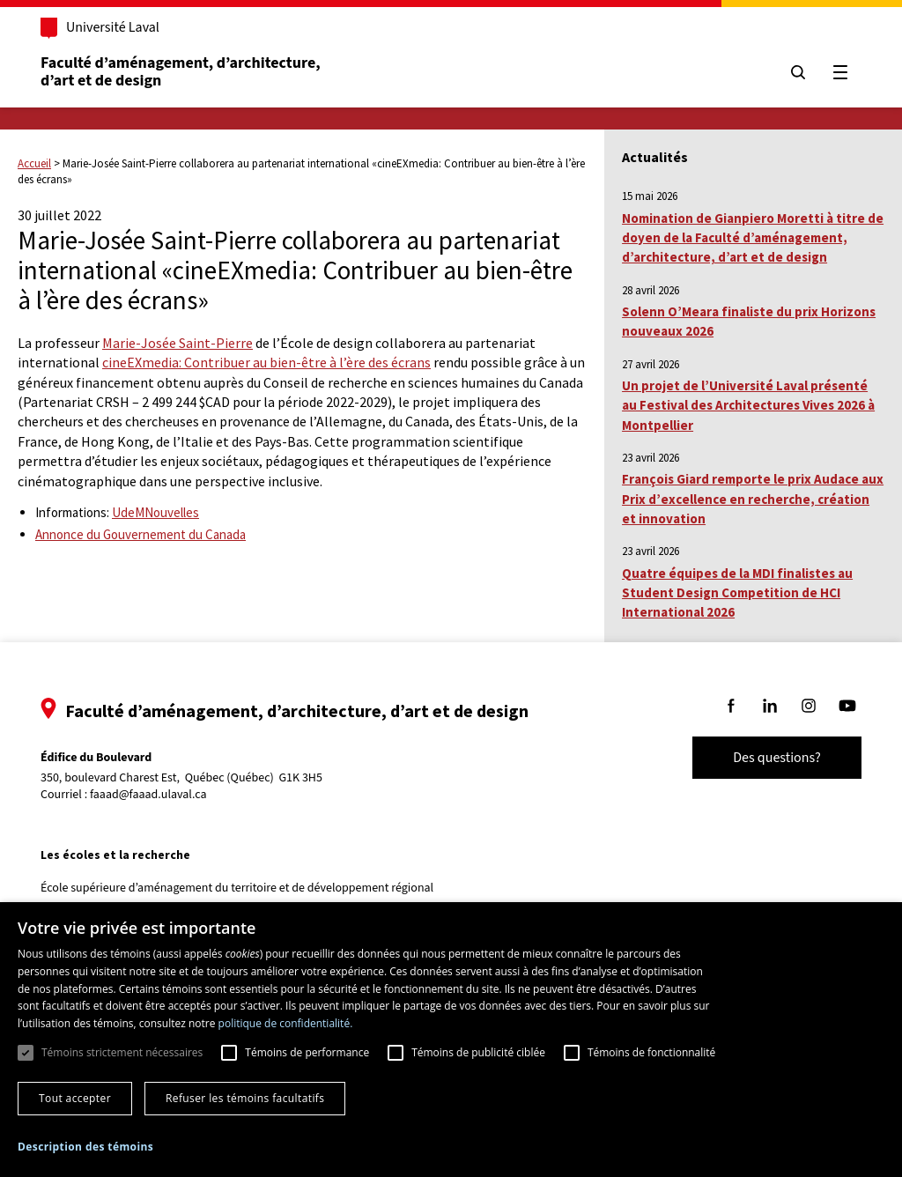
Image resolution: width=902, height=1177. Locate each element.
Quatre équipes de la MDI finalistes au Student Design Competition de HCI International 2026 (737, 593)
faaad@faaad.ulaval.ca (148, 794)
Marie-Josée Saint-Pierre (177, 343)
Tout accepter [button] (75, 1098)
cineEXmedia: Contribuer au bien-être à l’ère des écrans (266, 362)
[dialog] (451, 1039)
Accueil (34, 163)
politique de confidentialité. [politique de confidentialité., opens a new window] (285, 1023)
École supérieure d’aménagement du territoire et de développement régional (237, 888)
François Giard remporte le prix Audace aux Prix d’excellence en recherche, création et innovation (753, 498)
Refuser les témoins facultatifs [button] (245, 1098)
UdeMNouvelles (155, 512)
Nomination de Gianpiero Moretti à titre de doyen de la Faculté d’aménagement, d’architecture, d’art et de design (753, 238)
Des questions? (777, 757)
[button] (85, 1146)
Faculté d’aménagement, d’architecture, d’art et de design (182, 72)
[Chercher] (798, 72)
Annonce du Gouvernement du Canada (140, 534)
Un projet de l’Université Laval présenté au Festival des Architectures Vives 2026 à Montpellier (748, 405)
